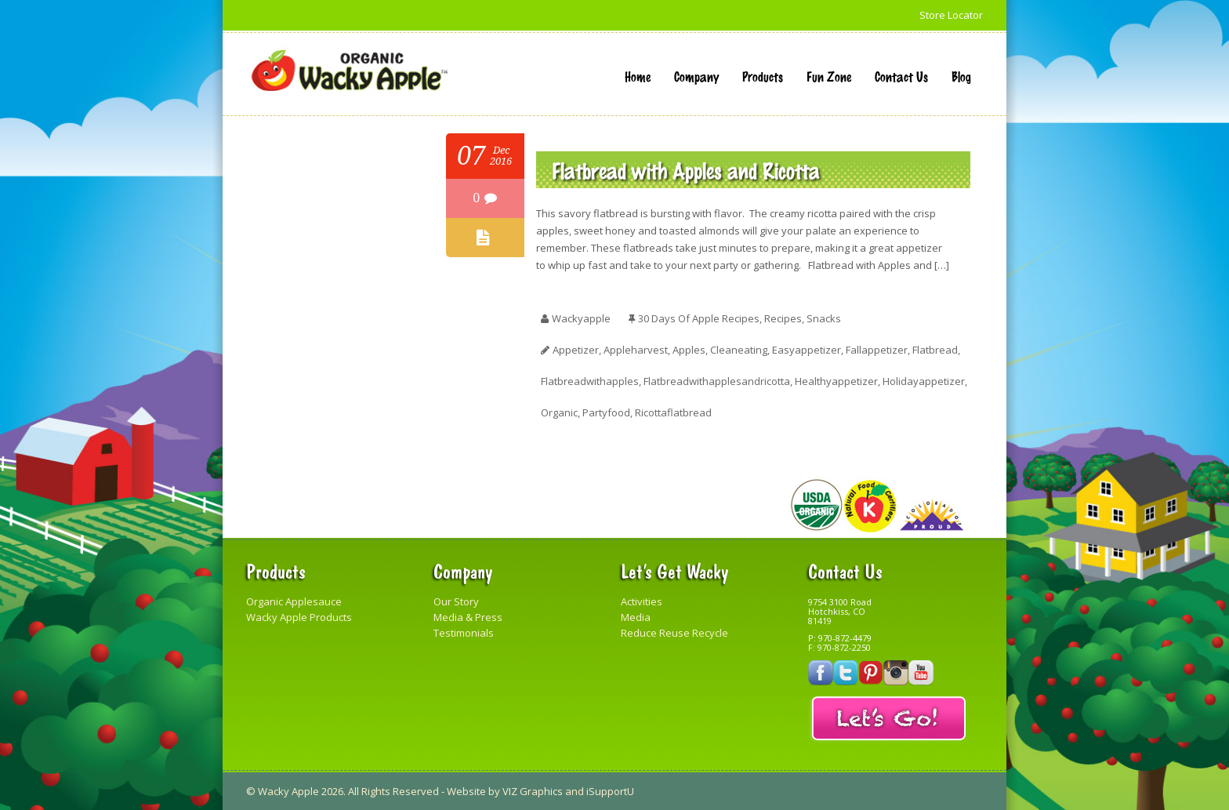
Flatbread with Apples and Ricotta (686, 169)
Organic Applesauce (294, 601)
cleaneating (738, 350)
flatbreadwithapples (590, 381)
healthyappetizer (836, 381)
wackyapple (581, 318)
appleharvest (636, 350)
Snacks (824, 318)
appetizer (576, 350)
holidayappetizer (924, 381)
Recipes (783, 318)
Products (762, 76)
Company (696, 76)
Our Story (456, 601)
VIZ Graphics (532, 791)
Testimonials (463, 633)
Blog (961, 76)
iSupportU (610, 791)
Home (638, 76)
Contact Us (901, 76)
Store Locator (951, 15)
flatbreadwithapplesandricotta (717, 381)
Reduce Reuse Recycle (674, 633)
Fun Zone (829, 76)
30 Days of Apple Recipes (699, 318)
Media (636, 617)
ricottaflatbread (673, 412)
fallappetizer (877, 350)
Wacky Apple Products (299, 617)
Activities (641, 601)
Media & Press (467, 617)
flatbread (935, 350)
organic (559, 412)
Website (466, 791)
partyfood (606, 412)
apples (689, 350)
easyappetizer (806, 350)
